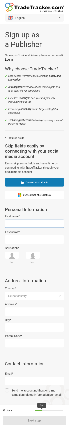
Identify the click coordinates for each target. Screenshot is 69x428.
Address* (11, 304)
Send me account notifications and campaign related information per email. (36, 392)
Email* (9, 373)
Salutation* (12, 248)
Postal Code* (13, 336)
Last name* (12, 232)
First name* (12, 216)
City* (8, 320)
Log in (9, 59)
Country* (10, 288)
